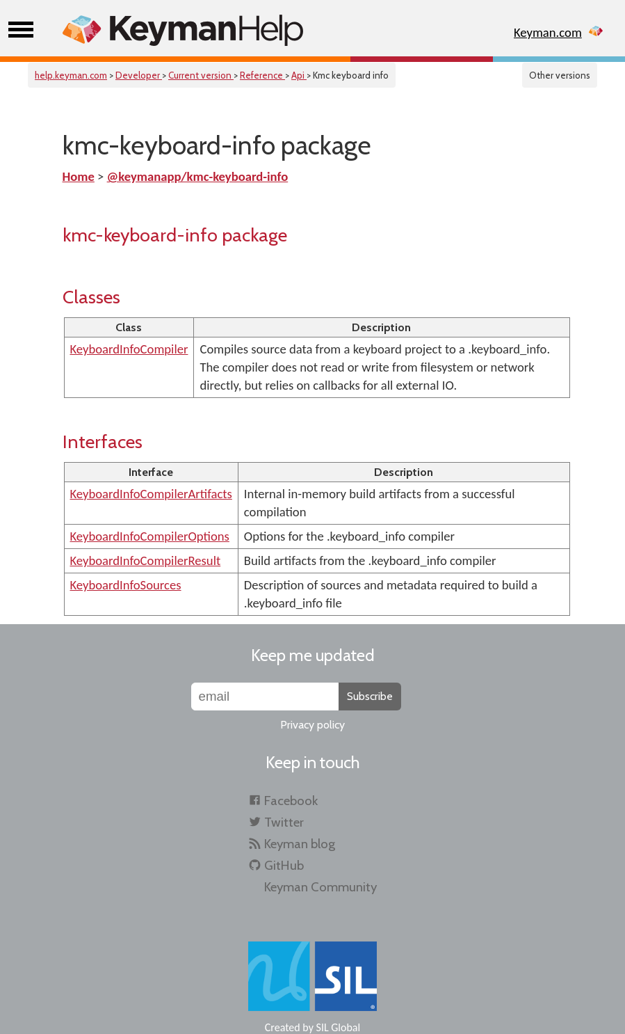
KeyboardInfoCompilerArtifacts (151, 494)
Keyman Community (320, 887)
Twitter (284, 822)
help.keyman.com (71, 75)
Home (79, 176)
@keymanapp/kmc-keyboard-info (198, 176)
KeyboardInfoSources (125, 585)
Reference (262, 75)
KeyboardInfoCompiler (129, 349)
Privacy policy (312, 724)
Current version (201, 75)
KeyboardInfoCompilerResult (145, 560)
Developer (138, 75)
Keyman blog (299, 844)
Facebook (291, 801)
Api (299, 75)
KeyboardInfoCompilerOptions (149, 536)
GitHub (284, 865)
